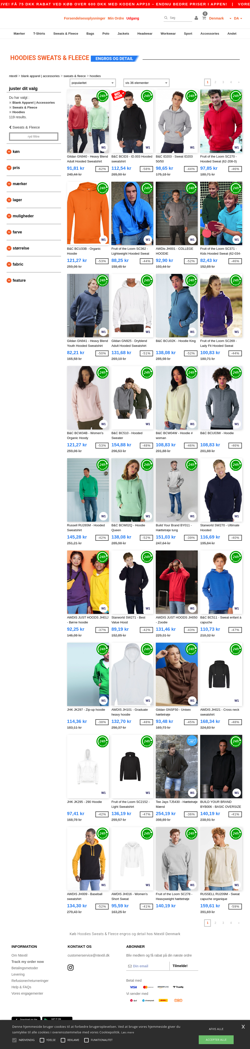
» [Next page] (239, 76)
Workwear (168, 33)
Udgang (132, 18)
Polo (106, 33)
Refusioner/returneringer (30, 975)
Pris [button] (16, 162)
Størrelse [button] (21, 242)
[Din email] (147, 960)
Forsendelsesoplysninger (84, 18)
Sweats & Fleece (65, 33)
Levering (18, 968)
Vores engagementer (27, 987)
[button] (197, 18)
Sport (188, 33)
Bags (90, 33)
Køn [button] (16, 146)
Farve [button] (17, 226)
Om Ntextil (19, 949)
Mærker (19, 33)
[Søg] (177, 17)
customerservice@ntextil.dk (88, 949)
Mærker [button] (20, 178)
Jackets (123, 33)
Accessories (209, 33)
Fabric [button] (18, 258)
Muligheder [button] (23, 210)
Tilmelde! (180, 960)
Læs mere (127, 1032)
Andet (231, 33)
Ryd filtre (34, 130)
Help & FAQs (21, 981)
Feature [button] (19, 274)
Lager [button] (17, 194)
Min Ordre (116, 18)
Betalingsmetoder (24, 962)
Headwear (144, 33)
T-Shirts (39, 33)
